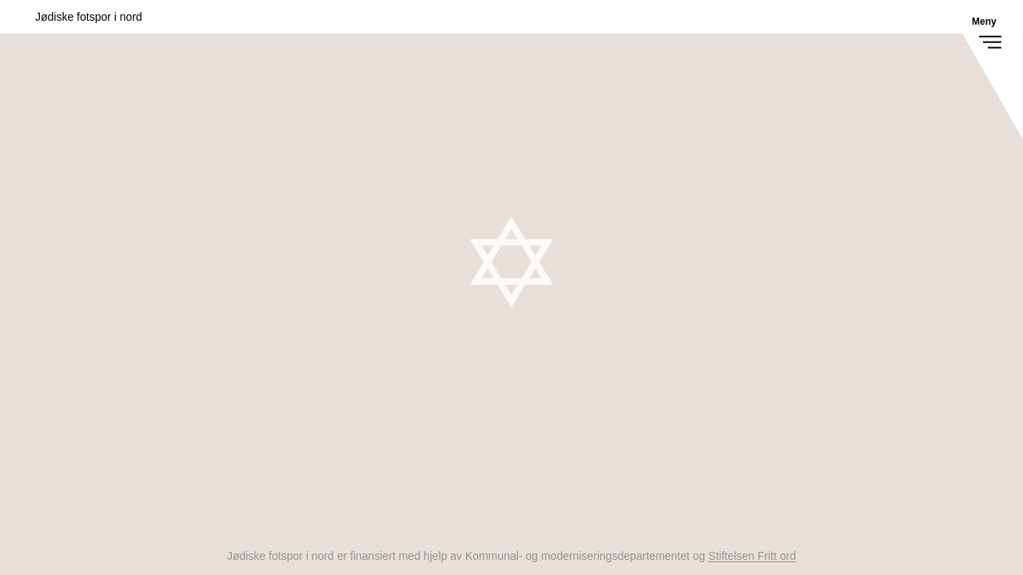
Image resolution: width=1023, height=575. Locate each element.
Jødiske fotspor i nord (88, 16)
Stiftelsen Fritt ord (752, 555)
